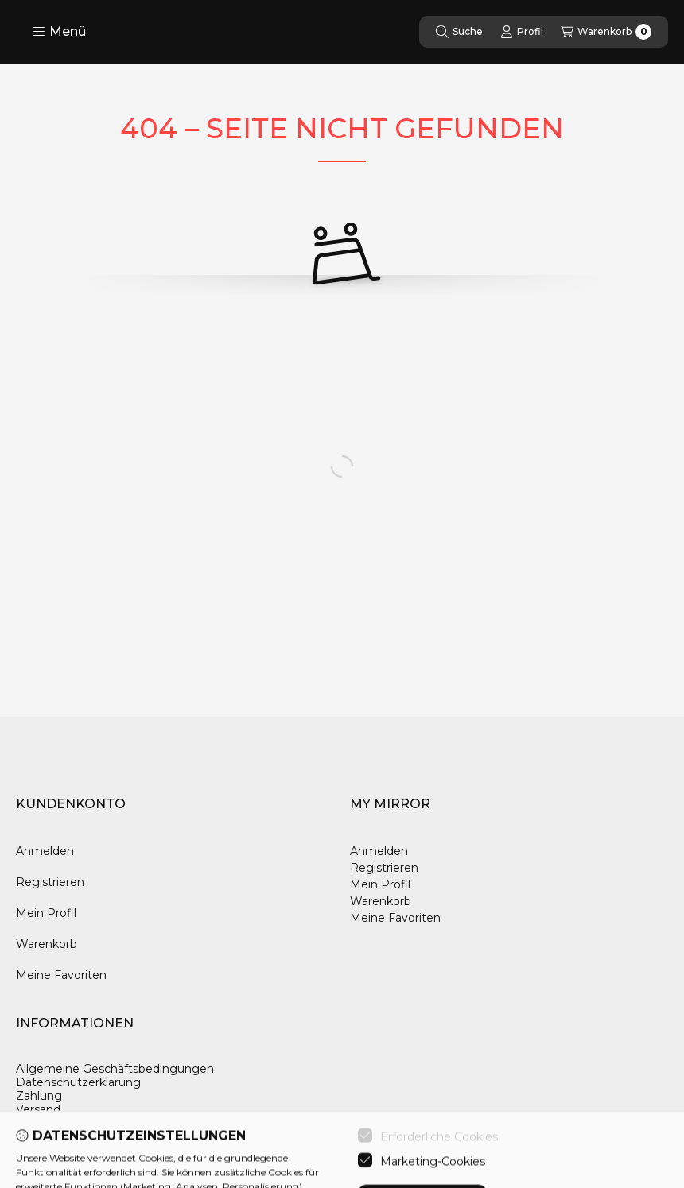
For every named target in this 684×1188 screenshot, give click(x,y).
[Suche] (459, 32)
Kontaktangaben (63, 1122)
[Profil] (521, 32)
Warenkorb (46, 944)
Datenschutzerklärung (78, 1082)
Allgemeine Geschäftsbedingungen (115, 1069)
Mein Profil (46, 913)
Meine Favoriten (61, 975)
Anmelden (45, 851)
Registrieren (50, 882)
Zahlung (39, 1096)
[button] (59, 32)
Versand (38, 1109)
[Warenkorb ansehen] (606, 32)
